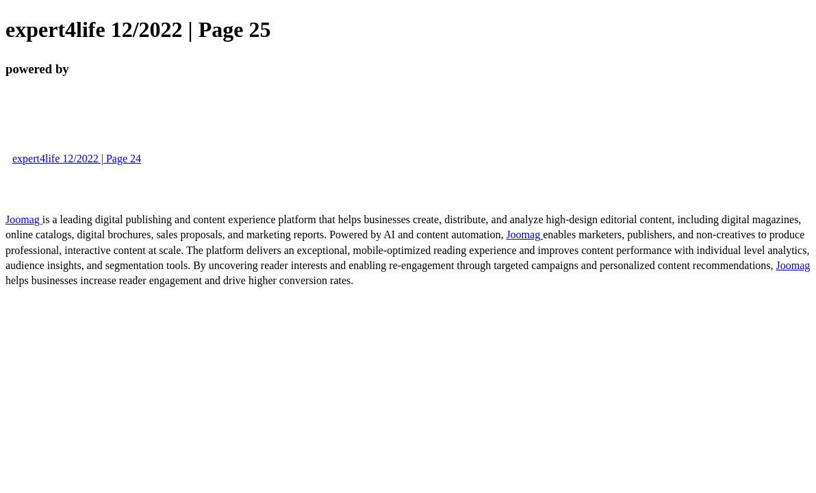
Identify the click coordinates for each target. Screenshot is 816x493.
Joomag (23, 219)
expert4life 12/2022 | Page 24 (76, 158)
